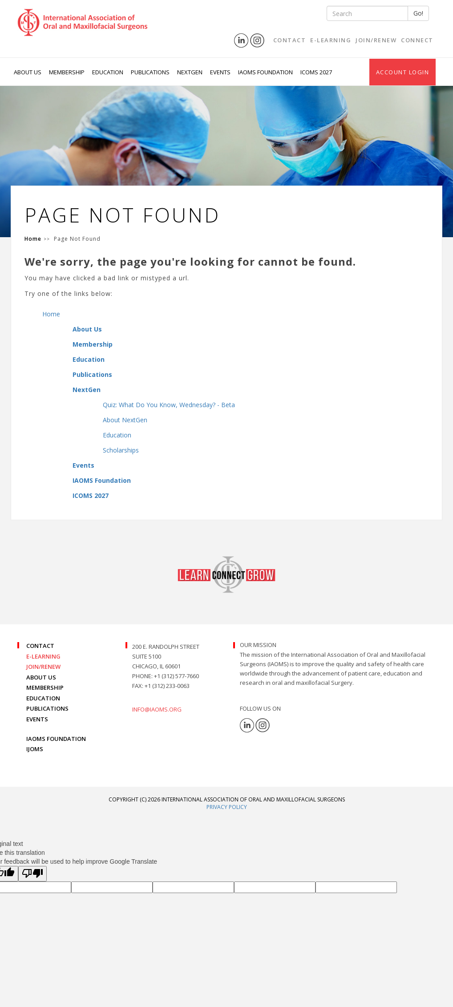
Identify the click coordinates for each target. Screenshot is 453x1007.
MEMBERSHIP (45, 687)
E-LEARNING (43, 656)
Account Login (402, 72)
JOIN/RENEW (43, 667)
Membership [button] (67, 72)
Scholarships (121, 450)
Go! (418, 13)
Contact (289, 40)
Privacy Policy (226, 807)
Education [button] (108, 72)
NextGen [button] (190, 72)
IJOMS (34, 749)
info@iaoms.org (157, 709)
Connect (417, 40)
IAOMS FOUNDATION (56, 739)
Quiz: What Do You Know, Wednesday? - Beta (169, 404)
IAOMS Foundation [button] (266, 72)
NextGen (87, 389)
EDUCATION (43, 698)
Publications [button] (151, 72)
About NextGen (125, 420)
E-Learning (330, 40)
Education (89, 359)
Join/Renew (376, 40)
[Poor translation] (32, 874)
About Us (87, 329)
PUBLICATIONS (47, 708)
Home (51, 314)
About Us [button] (28, 72)
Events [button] (221, 72)
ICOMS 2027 (316, 72)
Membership (93, 344)
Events (83, 465)
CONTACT (40, 646)
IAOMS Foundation (102, 480)
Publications (92, 374)
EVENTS (37, 719)
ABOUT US (41, 677)
